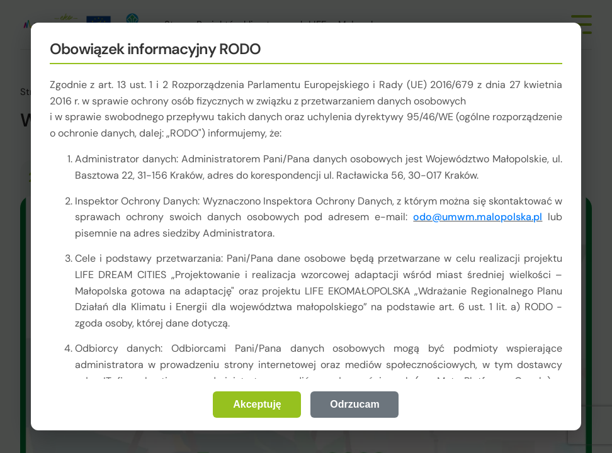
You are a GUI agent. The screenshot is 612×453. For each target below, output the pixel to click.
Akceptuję (257, 404)
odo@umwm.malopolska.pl (477, 216)
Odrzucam (354, 404)
